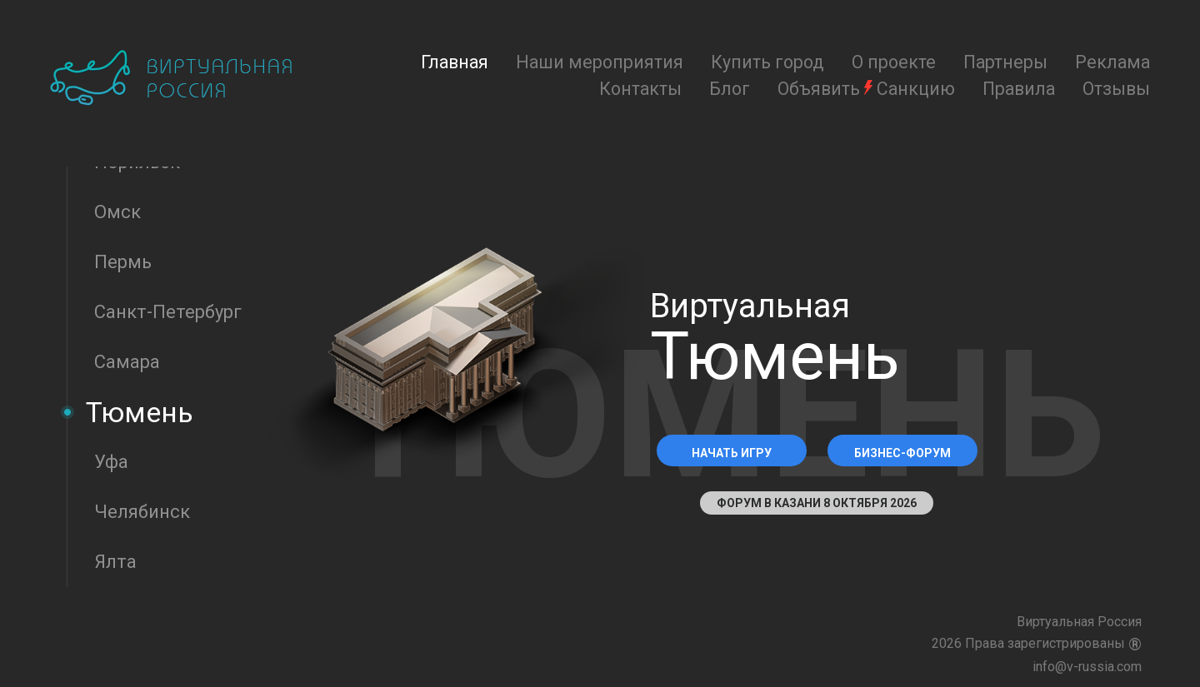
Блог (729, 88)
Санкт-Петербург (168, 311)
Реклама (1112, 62)
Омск (117, 212)
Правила (1018, 88)
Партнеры (1005, 62)
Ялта (115, 561)
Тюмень (139, 412)
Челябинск (142, 511)
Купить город (767, 62)
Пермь (123, 261)
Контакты (640, 88)
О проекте (894, 62)
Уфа (111, 461)
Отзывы (1116, 88)
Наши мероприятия (599, 62)
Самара (127, 361)
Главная (454, 62)
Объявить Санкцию (866, 88)
